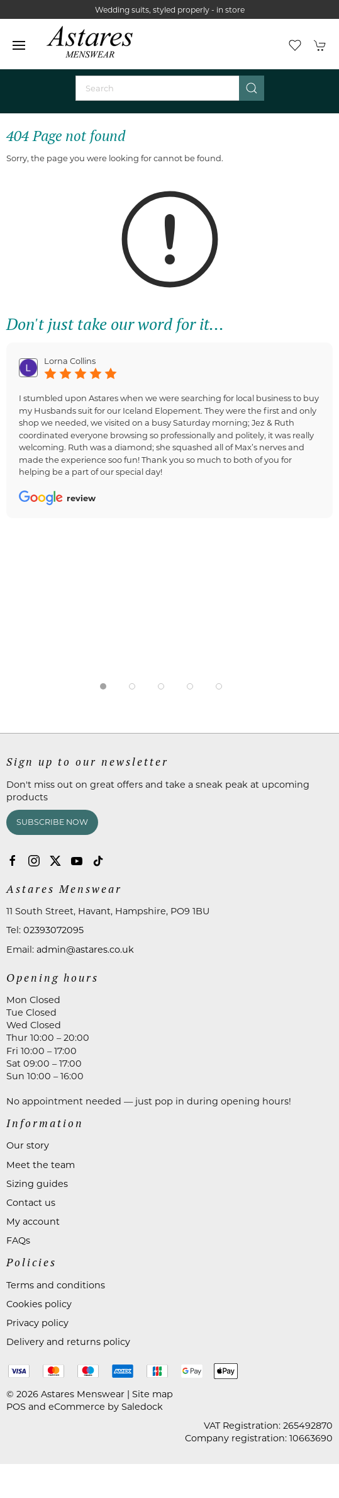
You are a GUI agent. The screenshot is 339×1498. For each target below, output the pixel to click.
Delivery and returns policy (68, 1342)
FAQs (18, 1240)
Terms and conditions (55, 1285)
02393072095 (53, 930)
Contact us (30, 1202)
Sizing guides (37, 1183)
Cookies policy (39, 1304)
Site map (152, 1394)
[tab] (103, 686)
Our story (27, 1145)
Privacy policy (37, 1323)
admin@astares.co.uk (85, 949)
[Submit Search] (251, 88)
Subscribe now (52, 822)
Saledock (142, 1406)
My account (33, 1221)
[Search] (169, 88)
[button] (19, 45)
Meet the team (40, 1165)
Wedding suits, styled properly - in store (170, 9)
